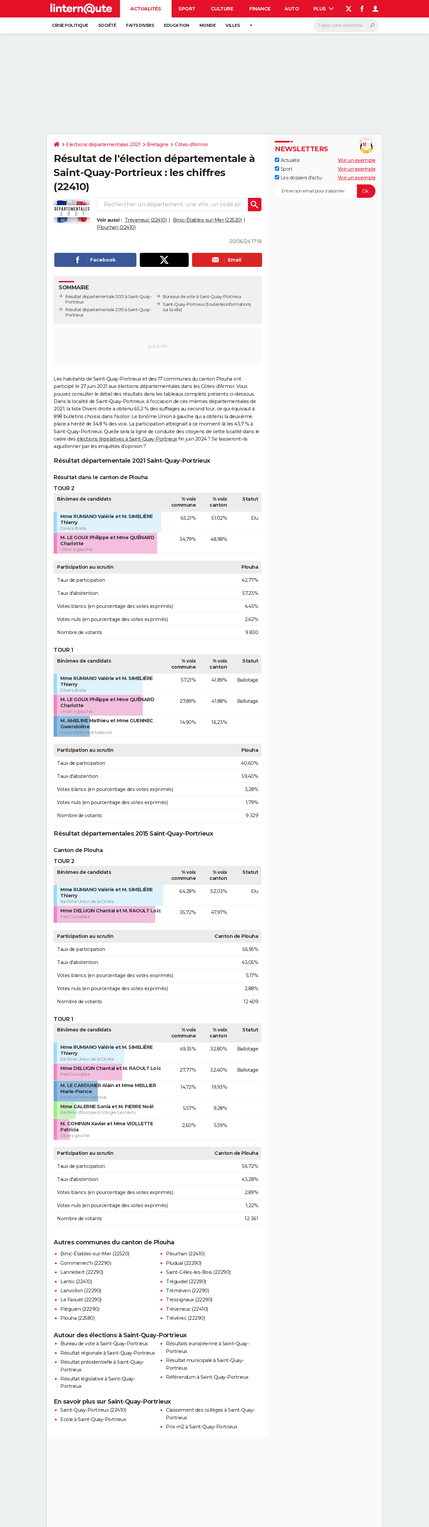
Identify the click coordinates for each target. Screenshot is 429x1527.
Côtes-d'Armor (191, 145)
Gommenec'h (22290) (85, 1263)
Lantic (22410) (76, 1282)
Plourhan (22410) (116, 227)
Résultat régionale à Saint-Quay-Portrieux (107, 1353)
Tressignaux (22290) (189, 1300)
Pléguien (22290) (79, 1309)
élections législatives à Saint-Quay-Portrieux (127, 439)
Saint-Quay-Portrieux (184, 304)
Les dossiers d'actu (298, 178)
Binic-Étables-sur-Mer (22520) (207, 220)
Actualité (287, 160)
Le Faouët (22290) (81, 1300)
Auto (292, 9)
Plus (323, 9)
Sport (186, 9)
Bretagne (157, 145)
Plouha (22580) (77, 1318)
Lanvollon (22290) (80, 1291)
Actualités (145, 9)
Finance (259, 9)
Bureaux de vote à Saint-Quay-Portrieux (202, 296)
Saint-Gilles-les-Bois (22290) (198, 1272)
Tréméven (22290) (187, 1291)
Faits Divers (140, 25)
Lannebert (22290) (81, 1272)
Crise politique (70, 25)
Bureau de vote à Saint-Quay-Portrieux (104, 1344)
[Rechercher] (346, 25)
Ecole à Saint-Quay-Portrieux (93, 1419)
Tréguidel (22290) (186, 1282)
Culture (222, 9)
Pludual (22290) (183, 1263)
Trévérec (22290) (185, 1318)
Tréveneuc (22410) (146, 220)
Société (107, 25)
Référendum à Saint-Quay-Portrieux (207, 1377)
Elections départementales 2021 (103, 145)
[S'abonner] (325, 191)
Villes (233, 25)
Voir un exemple (357, 160)
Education (176, 25)
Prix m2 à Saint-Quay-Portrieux (201, 1427)
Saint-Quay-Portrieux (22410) (93, 1410)
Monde (207, 25)
